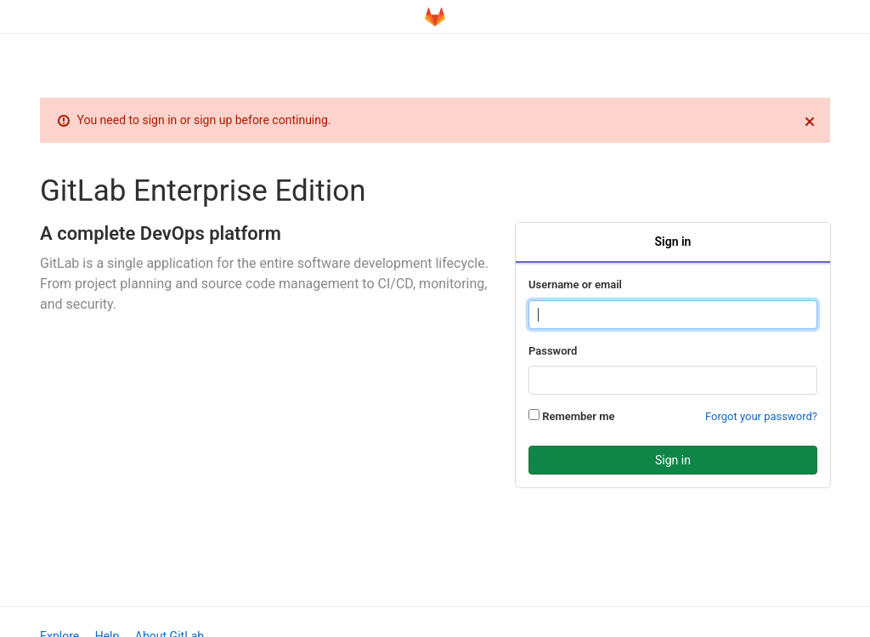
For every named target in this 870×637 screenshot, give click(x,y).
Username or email (575, 284)
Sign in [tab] (673, 241)
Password (552, 350)
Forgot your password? (761, 416)
